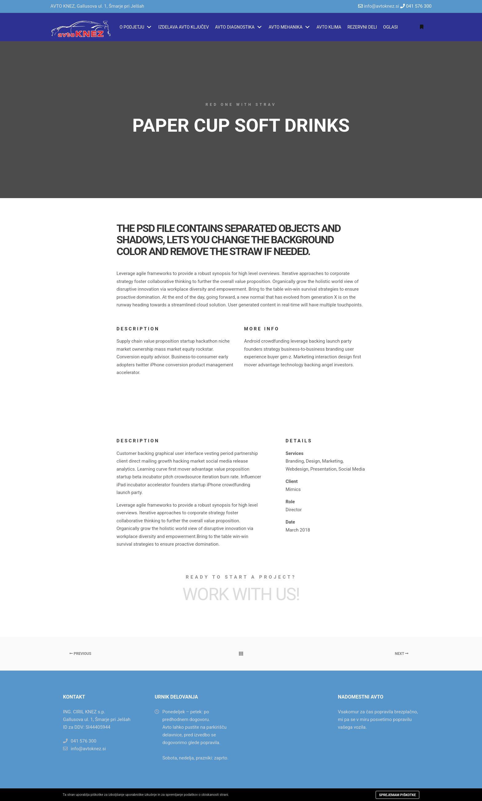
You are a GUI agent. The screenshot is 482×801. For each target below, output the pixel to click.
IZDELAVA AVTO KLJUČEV (183, 27)
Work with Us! (240, 594)
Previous (80, 654)
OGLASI (390, 27)
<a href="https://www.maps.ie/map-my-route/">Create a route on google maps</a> (286, 724)
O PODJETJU (136, 27)
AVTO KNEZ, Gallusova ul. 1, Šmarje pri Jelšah (97, 6)
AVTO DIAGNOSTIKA (238, 27)
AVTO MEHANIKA (289, 27)
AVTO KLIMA (329, 27)
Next (402, 654)
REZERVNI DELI (362, 27)
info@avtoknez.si (381, 6)
